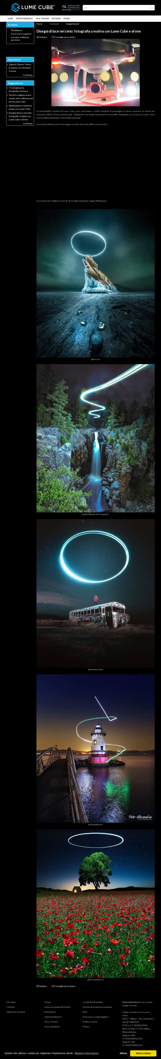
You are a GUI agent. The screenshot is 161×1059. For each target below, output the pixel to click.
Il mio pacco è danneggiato (96, 1019)
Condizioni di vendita (93, 1004)
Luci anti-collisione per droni (20, 41)
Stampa (41, 39)
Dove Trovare (42, 18)
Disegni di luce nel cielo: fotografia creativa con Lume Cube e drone (20, 118)
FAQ (85, 1014)
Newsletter (50, 1014)
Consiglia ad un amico (63, 39)
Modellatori (16, 33)
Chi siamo (11, 1004)
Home (10, 18)
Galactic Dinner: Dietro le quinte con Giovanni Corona (20, 70)
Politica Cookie (90, 1024)
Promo (67, 18)
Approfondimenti (24, 18)
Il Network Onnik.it (15, 1014)
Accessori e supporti (21, 36)
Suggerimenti (72, 26)
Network (56, 18)
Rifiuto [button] (123, 1053)
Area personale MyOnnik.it (57, 1009)
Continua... (28, 77)
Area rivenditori (52, 1029)
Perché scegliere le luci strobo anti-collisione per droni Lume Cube (21, 101)
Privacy (86, 1029)
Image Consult (129, 1008)
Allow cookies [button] (143, 1053)
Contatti (10, 1009)
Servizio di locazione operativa (97, 1009)
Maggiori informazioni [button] (86, 1053)
